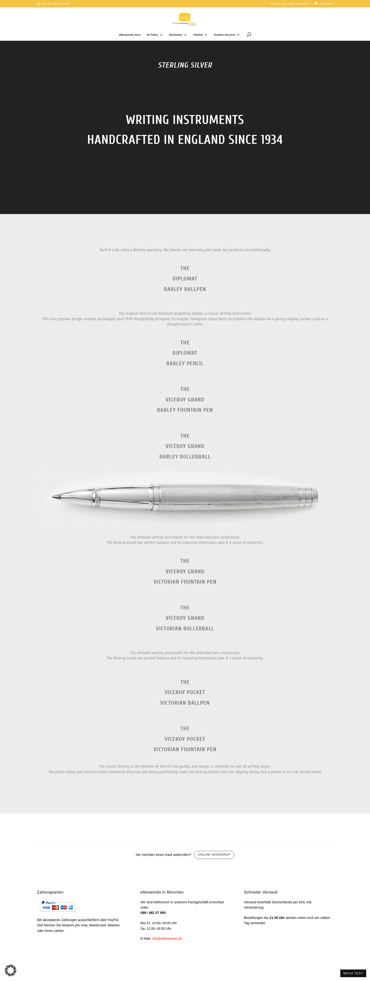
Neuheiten (176, 34)
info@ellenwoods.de (167, 938)
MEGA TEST (353, 973)
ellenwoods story (130, 34)
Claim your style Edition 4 (290, 4)
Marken (198, 34)
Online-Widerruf (214, 854)
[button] (10, 970)
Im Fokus (152, 34)
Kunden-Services (224, 34)
